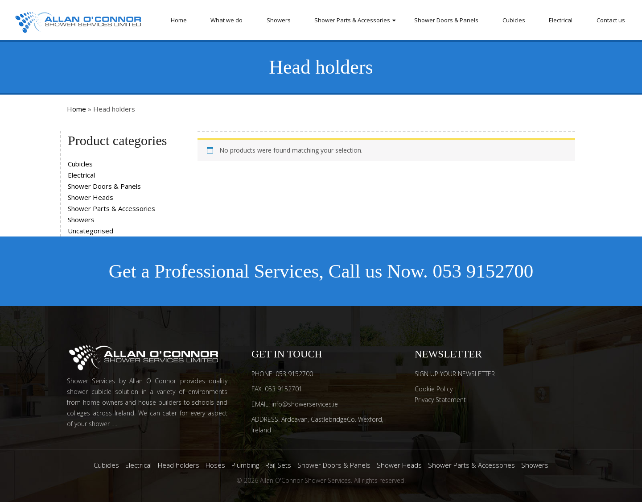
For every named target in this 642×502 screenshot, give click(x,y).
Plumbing (245, 465)
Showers (279, 20)
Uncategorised (90, 230)
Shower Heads (90, 197)
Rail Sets (278, 465)
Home (179, 20)
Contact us (611, 20)
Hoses (215, 465)
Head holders (178, 465)
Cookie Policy (434, 389)
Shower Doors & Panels (446, 20)
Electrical (560, 20)
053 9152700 (483, 271)
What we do (226, 20)
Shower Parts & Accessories (352, 20)
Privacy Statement (440, 399)
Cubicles (513, 20)
